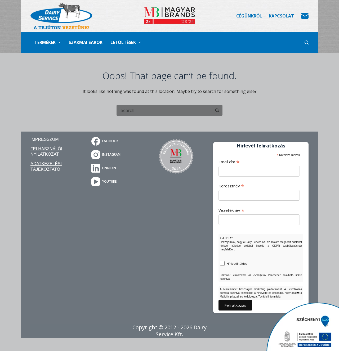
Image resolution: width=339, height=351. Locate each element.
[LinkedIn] (115, 168)
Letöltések (126, 42)
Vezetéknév (231, 210)
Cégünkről (249, 16)
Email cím (228, 161)
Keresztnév (231, 185)
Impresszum (44, 139)
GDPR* (226, 237)
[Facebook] (115, 141)
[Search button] (217, 110)
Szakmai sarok (85, 42)
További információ (269, 296)
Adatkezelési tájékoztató (46, 166)
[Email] (305, 16)
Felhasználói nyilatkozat (46, 152)
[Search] (307, 42)
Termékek (48, 42)
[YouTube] (115, 181)
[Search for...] (164, 110)
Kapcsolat (281, 16)
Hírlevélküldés (237, 264)
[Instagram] (115, 154)
